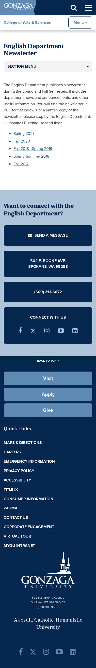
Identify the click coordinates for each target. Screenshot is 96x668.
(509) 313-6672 (48, 292)
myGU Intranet (19, 545)
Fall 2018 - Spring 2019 (33, 148)
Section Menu (21, 66)
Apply (48, 394)
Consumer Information (28, 499)
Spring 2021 (24, 133)
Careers (12, 452)
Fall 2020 (22, 141)
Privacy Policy (19, 471)
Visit (48, 378)
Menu (79, 22)
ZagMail (12, 508)
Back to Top (46, 360)
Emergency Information (29, 461)
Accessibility (17, 480)
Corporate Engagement (29, 527)
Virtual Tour (17, 536)
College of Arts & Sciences (27, 22)
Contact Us (16, 517)
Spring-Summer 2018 (31, 156)
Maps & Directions (23, 442)
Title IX (11, 489)
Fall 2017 (21, 164)
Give (48, 410)
